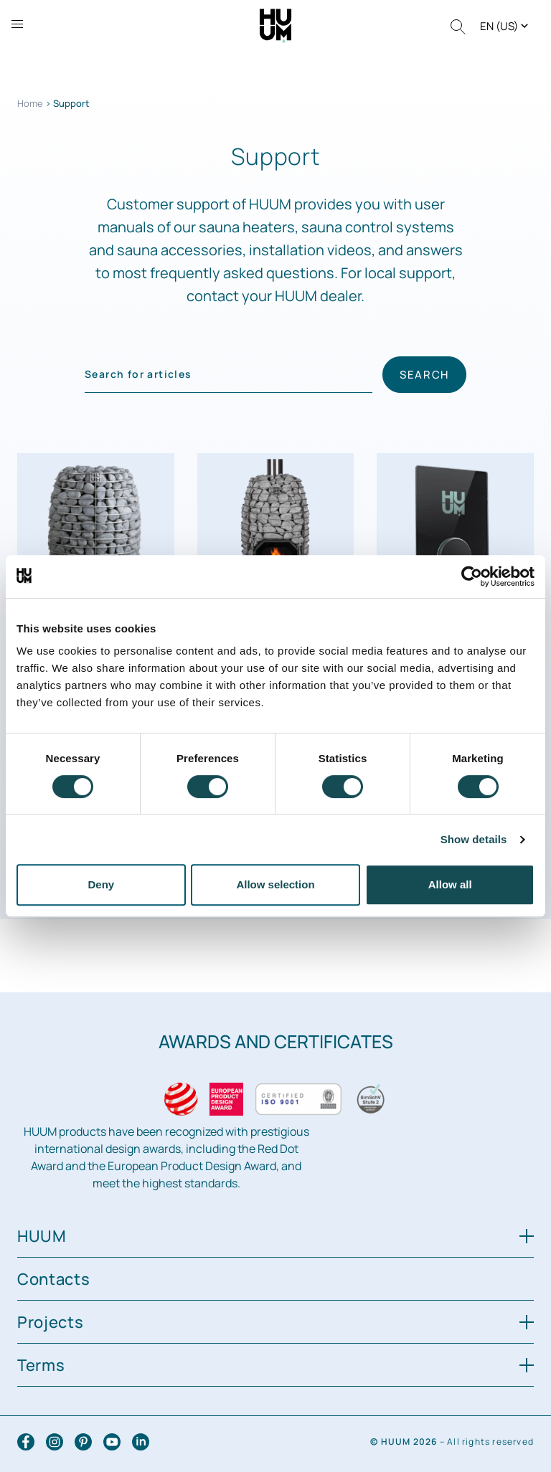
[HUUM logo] (276, 24)
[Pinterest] (83, 1441)
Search (424, 374)
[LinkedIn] (140, 1441)
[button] (505, 26)
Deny (101, 884)
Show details (474, 839)
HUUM (275, 1236)
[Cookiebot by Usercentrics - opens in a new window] (471, 576)
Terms (275, 1365)
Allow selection (275, 884)
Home (30, 103)
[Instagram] (54, 1441)
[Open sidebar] (17, 24)
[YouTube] (112, 1441)
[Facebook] (25, 1441)
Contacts (53, 1279)
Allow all (450, 884)
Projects (275, 1322)
